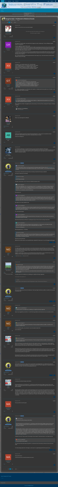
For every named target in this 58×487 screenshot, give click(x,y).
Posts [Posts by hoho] (4, 389)
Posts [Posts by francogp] (4, 127)
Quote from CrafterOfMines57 (22, 307)
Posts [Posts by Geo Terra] (4, 87)
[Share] (55, 22)
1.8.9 (36, 14)
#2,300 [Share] (54, 453)
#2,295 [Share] (54, 335)
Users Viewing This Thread (6, 476)
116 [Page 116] (11, 22)
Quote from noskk (20, 264)
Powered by (29, 485)
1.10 (40, 14)
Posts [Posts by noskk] (4, 256)
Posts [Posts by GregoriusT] (4, 174)
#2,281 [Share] (54, 25)
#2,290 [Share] (54, 246)
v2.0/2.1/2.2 (14, 14)
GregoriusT (18, 178)
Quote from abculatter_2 (21, 222)
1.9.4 (38, 14)
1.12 (45, 14)
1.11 (43, 14)
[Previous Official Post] (50, 242)
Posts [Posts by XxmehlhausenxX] (4, 72)
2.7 (22, 14)
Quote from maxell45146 (21, 439)
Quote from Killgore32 (20, 184)
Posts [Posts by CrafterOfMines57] (4, 272)
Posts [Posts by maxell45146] (4, 411)
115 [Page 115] (9, 22)
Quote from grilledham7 (21, 195)
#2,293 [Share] (54, 305)
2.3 (17, 14)
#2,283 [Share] (54, 62)
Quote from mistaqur (20, 176)
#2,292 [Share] (54, 288)
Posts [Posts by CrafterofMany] (4, 35)
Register (52, 1)
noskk (22, 255)
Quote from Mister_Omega (21, 98)
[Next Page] (17, 22)
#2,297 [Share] (54, 379)
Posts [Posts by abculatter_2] (4, 142)
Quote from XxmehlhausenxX (21, 80)
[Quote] (54, 37)
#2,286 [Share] (54, 115)
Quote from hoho (20, 418)
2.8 (23, 14)
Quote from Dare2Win (20, 165)
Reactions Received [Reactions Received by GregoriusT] (6, 173)
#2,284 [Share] (54, 77)
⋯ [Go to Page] (5, 22)
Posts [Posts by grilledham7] (4, 51)
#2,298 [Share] (54, 400)
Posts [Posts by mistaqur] (4, 157)
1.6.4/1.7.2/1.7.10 (32, 14)
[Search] (55, 1)
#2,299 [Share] (54, 415)
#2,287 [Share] (54, 131)
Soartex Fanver (50, 167)
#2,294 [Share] (54, 320)
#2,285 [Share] (54, 96)
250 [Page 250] (15, 22)
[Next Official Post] (52, 242)
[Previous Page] (2, 22)
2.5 (19, 14)
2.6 (20, 14)
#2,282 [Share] (54, 41)
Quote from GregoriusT (20, 338)
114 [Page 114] (7, 22)
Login (48, 1)
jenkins (33, 13)
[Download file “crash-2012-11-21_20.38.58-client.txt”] (22, 109)
